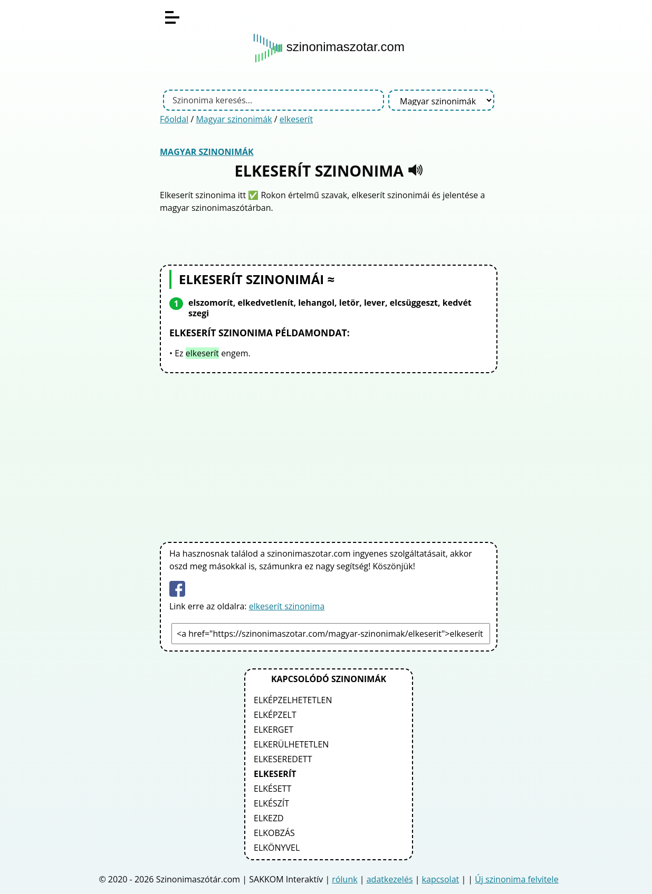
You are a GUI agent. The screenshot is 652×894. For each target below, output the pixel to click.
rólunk (344, 879)
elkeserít (296, 119)
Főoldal (174, 119)
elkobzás (274, 833)
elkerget (273, 729)
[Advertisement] (328, 455)
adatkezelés (390, 879)
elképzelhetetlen (293, 700)
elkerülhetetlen (291, 744)
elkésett (272, 788)
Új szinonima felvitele (516, 879)
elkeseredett (283, 759)
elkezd (269, 818)
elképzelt (275, 715)
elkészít (271, 803)
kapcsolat (440, 879)
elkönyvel (277, 847)
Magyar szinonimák (234, 119)
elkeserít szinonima (287, 606)
